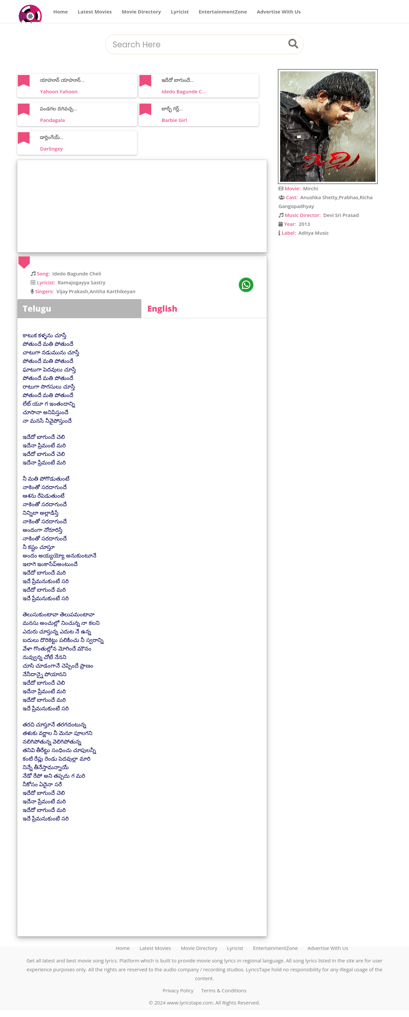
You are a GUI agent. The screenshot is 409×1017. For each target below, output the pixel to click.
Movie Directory (141, 11)
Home (60, 11)
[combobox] (196, 45)
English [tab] (162, 308)
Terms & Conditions (224, 990)
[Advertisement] (144, 206)
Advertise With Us (279, 11)
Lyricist (180, 11)
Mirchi (310, 188)
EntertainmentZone (223, 11)
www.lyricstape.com (190, 1002)
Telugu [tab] (37, 308)
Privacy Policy (178, 990)
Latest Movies (95, 11)
